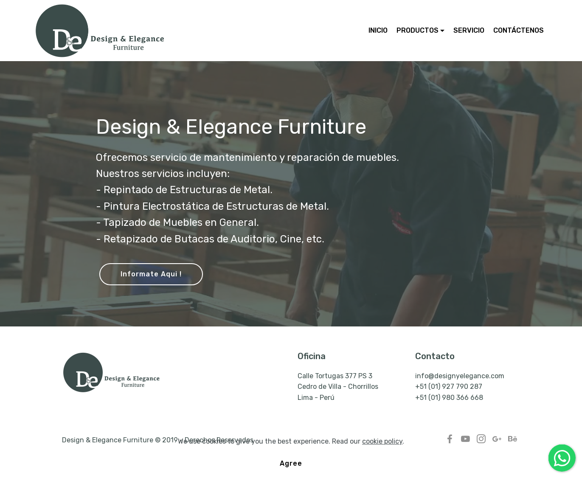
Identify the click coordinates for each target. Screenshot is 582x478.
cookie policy (382, 454)
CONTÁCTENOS (518, 30)
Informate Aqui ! (151, 274)
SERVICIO (468, 30)
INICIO (378, 30)
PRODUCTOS (417, 30)
